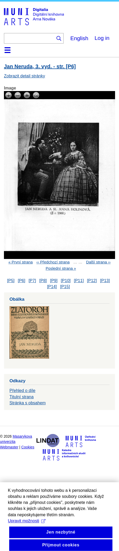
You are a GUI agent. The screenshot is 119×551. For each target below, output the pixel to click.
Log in (102, 38)
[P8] (43, 280)
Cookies (27, 447)
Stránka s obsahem (27, 403)
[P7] (32, 280)
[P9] (53, 280)
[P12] (92, 280)
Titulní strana (21, 397)
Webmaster (9, 447)
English (79, 38)
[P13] (105, 280)
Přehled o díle (22, 390)
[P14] (52, 286)
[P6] (21, 280)
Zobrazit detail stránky (24, 76)
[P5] (10, 280)
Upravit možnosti (26, 529)
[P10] (65, 280)
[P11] (79, 280)
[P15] (65, 286)
